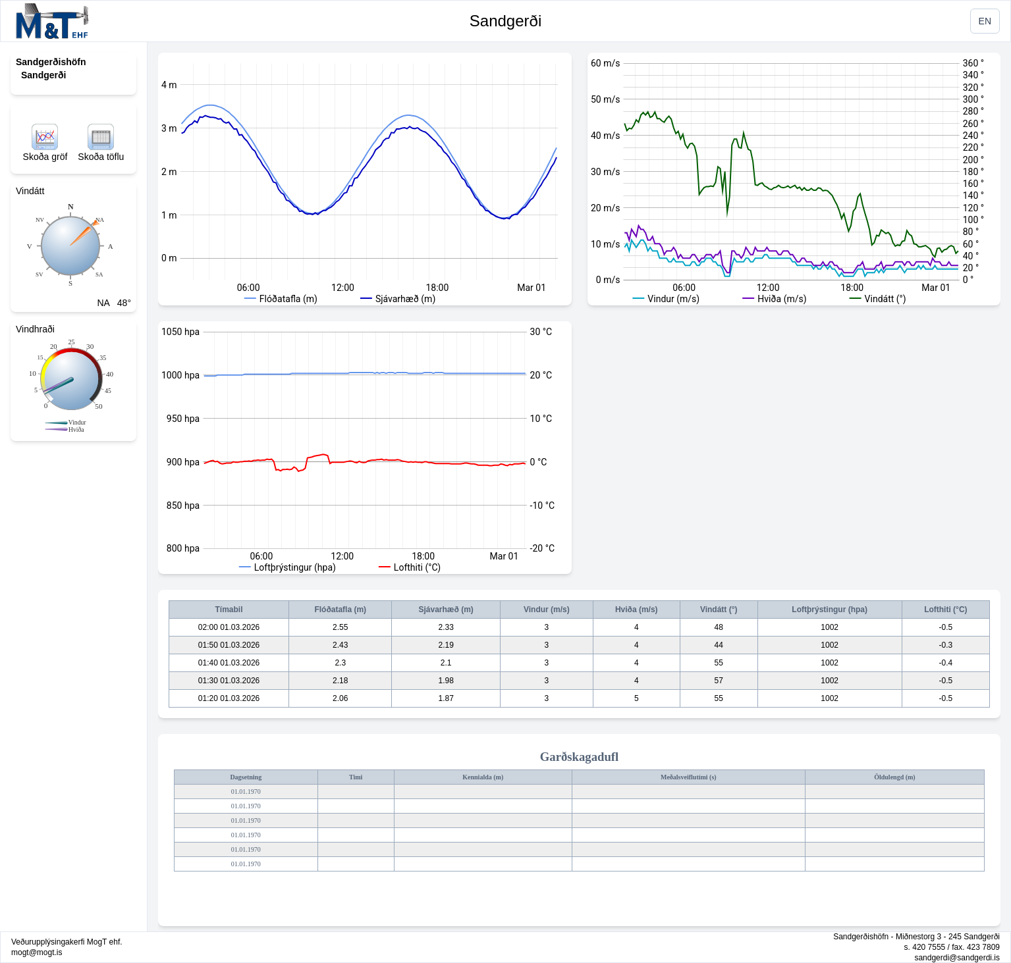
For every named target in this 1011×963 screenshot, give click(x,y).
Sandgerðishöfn (51, 62)
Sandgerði (505, 21)
